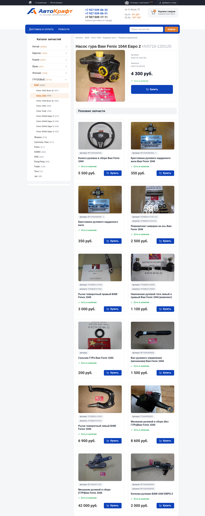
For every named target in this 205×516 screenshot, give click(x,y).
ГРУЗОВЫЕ (41, 79)
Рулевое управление (127, 38)
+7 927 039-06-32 (96, 9)
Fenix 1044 (96, 38)
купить (154, 89)
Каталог (79, 38)
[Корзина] (153, 13)
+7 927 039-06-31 (96, 13)
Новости (63, 29)
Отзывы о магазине (138, 3)
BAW (87, 38)
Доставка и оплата (41, 29)
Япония (39, 73)
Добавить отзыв (169, 3)
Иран (38, 66)
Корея (39, 59)
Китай (39, 46)
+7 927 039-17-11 (96, 17)
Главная (30, 2)
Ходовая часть (109, 38)
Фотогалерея (56, 3)
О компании (41, 3)
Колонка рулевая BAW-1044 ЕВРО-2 (152, 493)
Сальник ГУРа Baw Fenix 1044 (95, 358)
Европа (39, 53)
